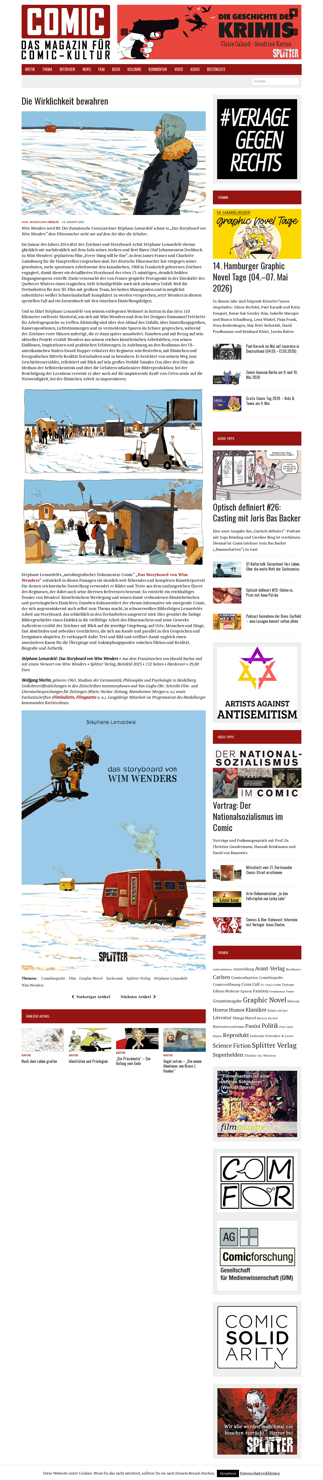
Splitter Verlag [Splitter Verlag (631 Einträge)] (274, 1045)
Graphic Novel (91, 978)
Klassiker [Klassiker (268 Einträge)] (256, 1009)
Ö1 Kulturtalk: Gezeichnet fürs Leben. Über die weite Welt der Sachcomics (273, 566)
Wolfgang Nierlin (44, 222)
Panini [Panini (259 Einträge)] (253, 1025)
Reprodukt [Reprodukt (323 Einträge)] (236, 1035)
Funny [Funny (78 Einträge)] (290, 991)
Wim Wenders (33, 985)
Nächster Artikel (138, 996)
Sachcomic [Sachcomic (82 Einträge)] (257, 1036)
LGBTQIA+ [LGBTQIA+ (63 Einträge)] (282, 1010)
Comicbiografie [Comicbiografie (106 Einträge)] (271, 977)
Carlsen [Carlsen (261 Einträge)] (221, 976)
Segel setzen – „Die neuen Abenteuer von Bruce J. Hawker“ (182, 1066)
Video (178, 69)
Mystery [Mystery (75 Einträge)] (262, 1018)
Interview (67, 69)
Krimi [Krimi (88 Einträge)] (271, 1010)
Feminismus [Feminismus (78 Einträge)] (277, 991)
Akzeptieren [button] (228, 1473)
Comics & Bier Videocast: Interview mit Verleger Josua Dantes (271, 922)
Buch (116, 69)
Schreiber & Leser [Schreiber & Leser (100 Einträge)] (279, 1035)
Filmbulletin (63, 697)
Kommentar (158, 69)
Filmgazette (86, 697)
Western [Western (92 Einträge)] (269, 1055)
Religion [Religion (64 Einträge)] (217, 1036)
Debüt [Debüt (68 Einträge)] (277, 985)
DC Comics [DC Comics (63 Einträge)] (267, 985)
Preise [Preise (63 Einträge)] (282, 1027)
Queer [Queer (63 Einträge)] (290, 1027)
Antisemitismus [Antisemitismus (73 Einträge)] (222, 969)
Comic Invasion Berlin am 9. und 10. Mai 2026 (272, 374)
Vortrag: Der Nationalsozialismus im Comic (248, 816)
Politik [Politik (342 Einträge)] (270, 1025)
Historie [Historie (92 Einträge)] (293, 1001)
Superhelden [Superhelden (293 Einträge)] (228, 1054)
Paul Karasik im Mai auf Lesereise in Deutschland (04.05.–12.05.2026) (272, 348)
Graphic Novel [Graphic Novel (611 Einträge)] (264, 999)
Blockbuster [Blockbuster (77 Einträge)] (293, 969)
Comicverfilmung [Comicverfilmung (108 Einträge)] (226, 984)
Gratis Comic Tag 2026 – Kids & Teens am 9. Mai (270, 401)
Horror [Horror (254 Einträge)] (220, 1009)
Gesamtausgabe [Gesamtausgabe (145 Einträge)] (227, 1001)
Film (101, 69)
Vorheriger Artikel (90, 996)
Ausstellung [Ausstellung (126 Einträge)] (243, 969)
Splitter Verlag (138, 978)
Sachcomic (114, 978)
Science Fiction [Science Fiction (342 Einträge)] (232, 1045)
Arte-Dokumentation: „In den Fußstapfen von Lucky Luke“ (267, 896)
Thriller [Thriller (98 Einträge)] (250, 1055)
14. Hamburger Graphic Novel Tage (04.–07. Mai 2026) (250, 276)
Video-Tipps (226, 736)
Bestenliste (216, 69)
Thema (47, 69)
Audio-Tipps (226, 438)
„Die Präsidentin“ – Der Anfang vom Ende (133, 1061)
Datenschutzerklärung (260, 1473)
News (87, 69)
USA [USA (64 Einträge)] (259, 1055)
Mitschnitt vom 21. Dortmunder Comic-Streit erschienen (269, 870)
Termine (223, 197)
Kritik (30, 69)
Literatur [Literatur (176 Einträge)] (222, 1017)
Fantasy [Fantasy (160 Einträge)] (260, 991)
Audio (195, 69)
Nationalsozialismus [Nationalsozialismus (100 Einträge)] (228, 1026)
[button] (209, 32)
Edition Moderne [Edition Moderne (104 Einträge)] (226, 991)
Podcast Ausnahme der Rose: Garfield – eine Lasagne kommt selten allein (273, 618)
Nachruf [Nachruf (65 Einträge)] (273, 1018)
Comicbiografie (53, 978)
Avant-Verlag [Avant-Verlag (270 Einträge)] (270, 968)
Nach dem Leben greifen (39, 1061)
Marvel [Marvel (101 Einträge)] (250, 1018)
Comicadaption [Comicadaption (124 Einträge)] (244, 977)
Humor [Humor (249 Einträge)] (237, 1009)
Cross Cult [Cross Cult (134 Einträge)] (250, 984)
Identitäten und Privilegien (88, 1061)
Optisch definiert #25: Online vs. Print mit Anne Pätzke (269, 592)
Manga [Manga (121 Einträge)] (238, 1017)
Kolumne (134, 69)
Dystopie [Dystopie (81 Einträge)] (288, 985)
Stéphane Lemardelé (170, 978)
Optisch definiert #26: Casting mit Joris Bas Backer (257, 512)
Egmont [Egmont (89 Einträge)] (246, 991)
